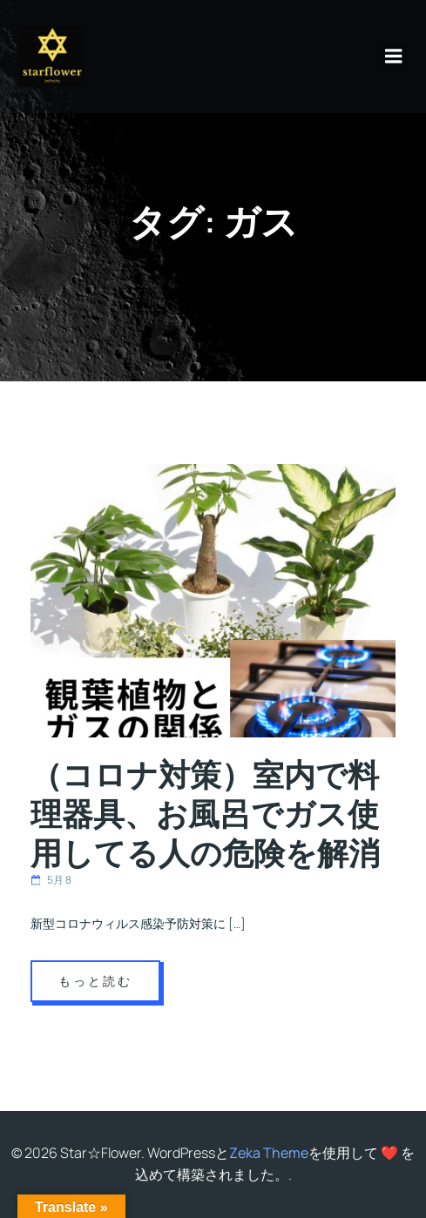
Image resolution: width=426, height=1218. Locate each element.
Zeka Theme (268, 1152)
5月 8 (50, 879)
